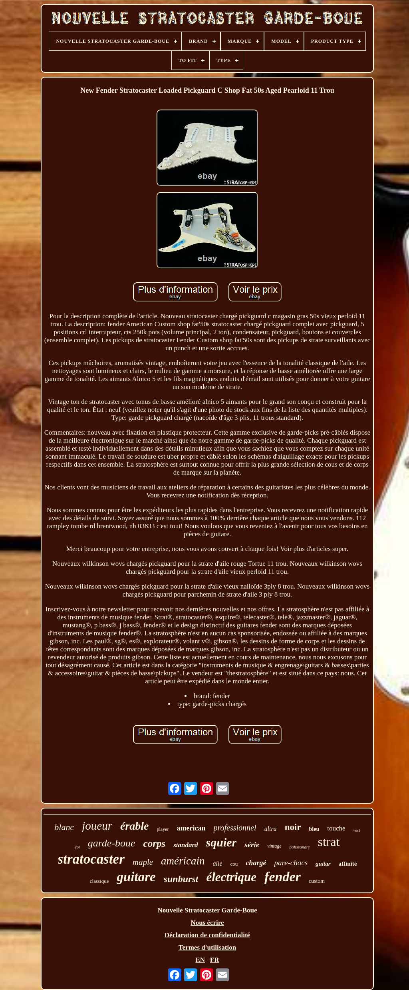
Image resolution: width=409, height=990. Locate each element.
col (77, 847)
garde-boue (111, 843)
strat (329, 841)
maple (143, 862)
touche (336, 828)
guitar (323, 863)
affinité (348, 863)
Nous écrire (207, 922)
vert (356, 830)
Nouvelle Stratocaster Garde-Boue (207, 910)
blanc (64, 827)
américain (182, 861)
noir (293, 827)
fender (282, 876)
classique (99, 881)
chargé (256, 863)
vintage (274, 846)
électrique (231, 877)
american (191, 828)
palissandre (300, 846)
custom (317, 881)
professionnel (234, 827)
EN (200, 960)
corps (154, 843)
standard (185, 845)
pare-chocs (291, 862)
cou (234, 864)
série (251, 844)
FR (214, 960)
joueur (97, 825)
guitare (136, 877)
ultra (270, 828)
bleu (314, 829)
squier (221, 842)
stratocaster (91, 859)
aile (217, 863)
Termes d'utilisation (207, 947)
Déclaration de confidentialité (207, 935)
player (163, 829)
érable (134, 826)
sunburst (181, 879)
